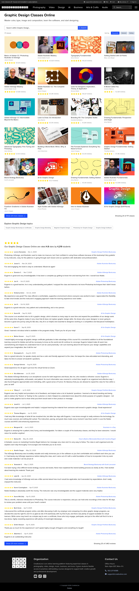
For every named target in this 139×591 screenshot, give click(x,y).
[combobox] (122, 7)
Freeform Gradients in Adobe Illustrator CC (19, 207)
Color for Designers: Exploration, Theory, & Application (83, 87)
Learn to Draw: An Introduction (49, 117)
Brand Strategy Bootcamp (14, 177)
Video (52, 7)
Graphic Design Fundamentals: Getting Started (118, 147)
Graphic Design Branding (43, 228)
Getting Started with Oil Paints (115, 55)
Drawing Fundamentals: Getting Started (86, 177)
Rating (131, 33)
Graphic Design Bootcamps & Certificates (19, 228)
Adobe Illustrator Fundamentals (116, 177)
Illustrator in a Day (109, 427)
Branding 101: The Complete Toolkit (84, 117)
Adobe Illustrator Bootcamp (106, 263)
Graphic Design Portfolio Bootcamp (104, 252)
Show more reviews (16, 543)
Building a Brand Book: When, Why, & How (52, 147)
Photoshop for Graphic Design (83, 228)
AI (69, 7)
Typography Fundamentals (81, 55)
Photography (39, 7)
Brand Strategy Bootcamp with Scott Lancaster (100, 464)
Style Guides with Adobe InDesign (51, 206)
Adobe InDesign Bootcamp (106, 272)
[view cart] (113, 2)
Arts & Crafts (92, 7)
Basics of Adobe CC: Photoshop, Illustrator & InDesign (16, 56)
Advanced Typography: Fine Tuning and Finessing (19, 147)
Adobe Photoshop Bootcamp (106, 281)
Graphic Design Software (104, 228)
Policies (69, 588)
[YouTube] (35, 576)
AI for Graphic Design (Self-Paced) (117, 206)
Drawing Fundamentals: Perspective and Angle (117, 118)
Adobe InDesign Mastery (13, 86)
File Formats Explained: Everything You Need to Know (85, 147)
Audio (105, 7)
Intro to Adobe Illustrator (80, 206)
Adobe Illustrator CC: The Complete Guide (51, 87)
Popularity (115, 33)
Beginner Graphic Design (62, 228)
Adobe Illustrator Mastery (47, 55)
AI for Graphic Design (46, 177)
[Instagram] (44, 576)
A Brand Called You (111, 86)
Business (78, 7)
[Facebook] (40, 576)
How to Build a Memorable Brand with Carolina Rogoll (97, 439)
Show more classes (16, 216)
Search (82, 28)
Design (61, 7)
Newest (124, 33)
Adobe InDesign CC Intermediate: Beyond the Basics (17, 118)
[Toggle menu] (136, 7)
